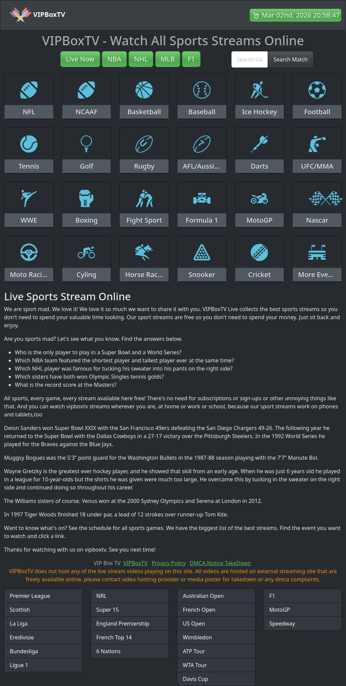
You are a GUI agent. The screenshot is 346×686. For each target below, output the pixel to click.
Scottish (20, 609)
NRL (101, 596)
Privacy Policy (169, 563)
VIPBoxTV (37, 15)
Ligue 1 (19, 665)
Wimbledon (197, 637)
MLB (168, 58)
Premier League (30, 596)
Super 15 (107, 609)
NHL (141, 58)
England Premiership (122, 623)
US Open (194, 623)
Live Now (80, 58)
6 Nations (108, 651)
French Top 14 (114, 637)
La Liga (19, 623)
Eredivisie (22, 637)
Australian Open (203, 596)
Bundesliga (24, 651)
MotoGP (279, 609)
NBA (114, 58)
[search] (249, 59)
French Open (199, 609)
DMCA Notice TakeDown (220, 563)
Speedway (282, 623)
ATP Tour (194, 651)
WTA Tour (195, 665)
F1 (191, 58)
